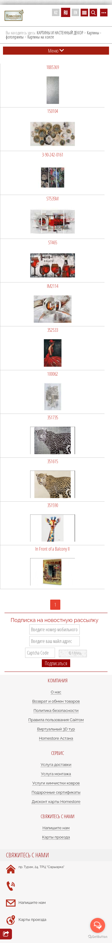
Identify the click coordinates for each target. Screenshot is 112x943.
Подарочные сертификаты (56, 792)
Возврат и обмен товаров (56, 701)
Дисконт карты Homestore (56, 801)
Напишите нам (56, 828)
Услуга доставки (56, 764)
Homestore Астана (56, 738)
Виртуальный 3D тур (56, 729)
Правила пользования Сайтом (56, 720)
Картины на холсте (40, 37)
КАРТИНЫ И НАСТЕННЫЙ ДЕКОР (60, 33)
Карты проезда (56, 837)
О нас (56, 692)
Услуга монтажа (56, 774)
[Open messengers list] (97, 925)
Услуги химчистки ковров (56, 783)
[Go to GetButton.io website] (97, 937)
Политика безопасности (55, 710)
